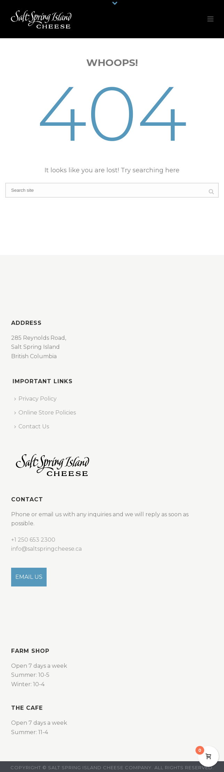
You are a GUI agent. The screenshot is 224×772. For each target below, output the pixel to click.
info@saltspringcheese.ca (46, 548)
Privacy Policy (35, 398)
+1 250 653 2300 (33, 539)
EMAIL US (28, 577)
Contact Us (31, 426)
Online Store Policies (45, 412)
